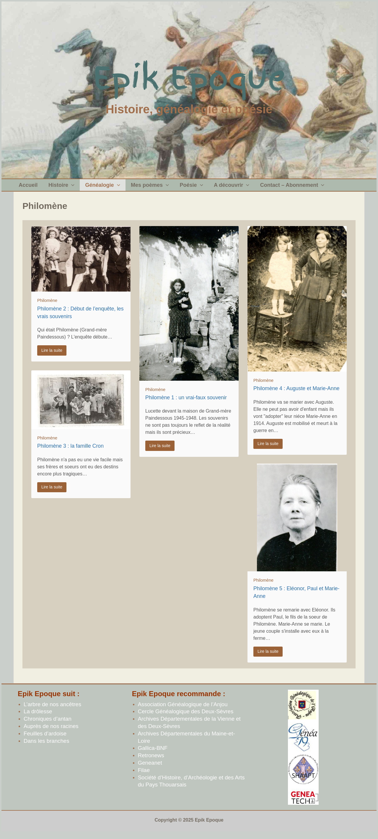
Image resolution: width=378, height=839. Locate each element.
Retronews (151, 761)
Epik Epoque (189, 78)
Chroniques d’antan (47, 725)
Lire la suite (51, 356)
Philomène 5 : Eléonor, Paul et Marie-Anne (296, 598)
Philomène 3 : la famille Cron (70, 452)
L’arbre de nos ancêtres (52, 710)
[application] (68, 188)
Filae (144, 776)
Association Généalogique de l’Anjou (183, 710)
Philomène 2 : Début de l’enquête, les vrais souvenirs (80, 318)
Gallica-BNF (153, 754)
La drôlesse (38, 717)
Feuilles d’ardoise (45, 739)
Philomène (47, 306)
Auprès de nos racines (51, 732)
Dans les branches (46, 747)
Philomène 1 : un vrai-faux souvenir (186, 403)
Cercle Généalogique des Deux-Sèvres (186, 717)
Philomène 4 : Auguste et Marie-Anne (296, 395)
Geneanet (150, 769)
